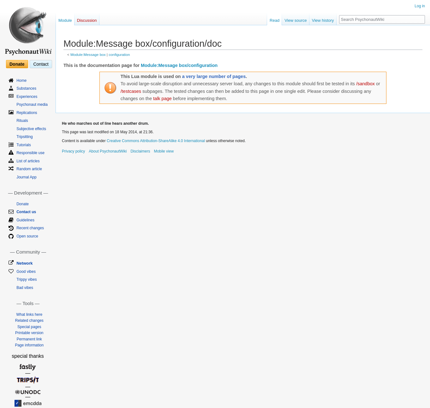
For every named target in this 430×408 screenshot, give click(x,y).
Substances (26, 88)
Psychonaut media (32, 104)
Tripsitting (24, 137)
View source (295, 20)
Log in (420, 6)
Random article (29, 169)
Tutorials (23, 145)
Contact (40, 64)
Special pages (29, 327)
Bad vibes (24, 287)
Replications (26, 113)
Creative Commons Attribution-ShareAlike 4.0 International (156, 141)
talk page (162, 98)
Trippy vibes (26, 279)
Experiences (26, 96)
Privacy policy (73, 151)
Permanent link (29, 339)
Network (24, 263)
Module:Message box (88, 54)
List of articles (27, 161)
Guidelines (25, 220)
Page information (29, 345)
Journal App (26, 177)
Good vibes (26, 271)
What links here (29, 314)
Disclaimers (140, 151)
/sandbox (365, 83)
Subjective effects (31, 129)
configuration (119, 54)
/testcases (131, 91)
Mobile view (164, 151)
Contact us (26, 212)
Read (274, 20)
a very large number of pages (214, 76)
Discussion (87, 20)
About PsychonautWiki (108, 151)
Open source (27, 236)
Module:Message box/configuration (179, 65)
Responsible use (30, 153)
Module (65, 20)
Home (21, 80)
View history (323, 20)
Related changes (29, 320)
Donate (16, 64)
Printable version (29, 333)
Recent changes (30, 228)
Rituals (22, 120)
